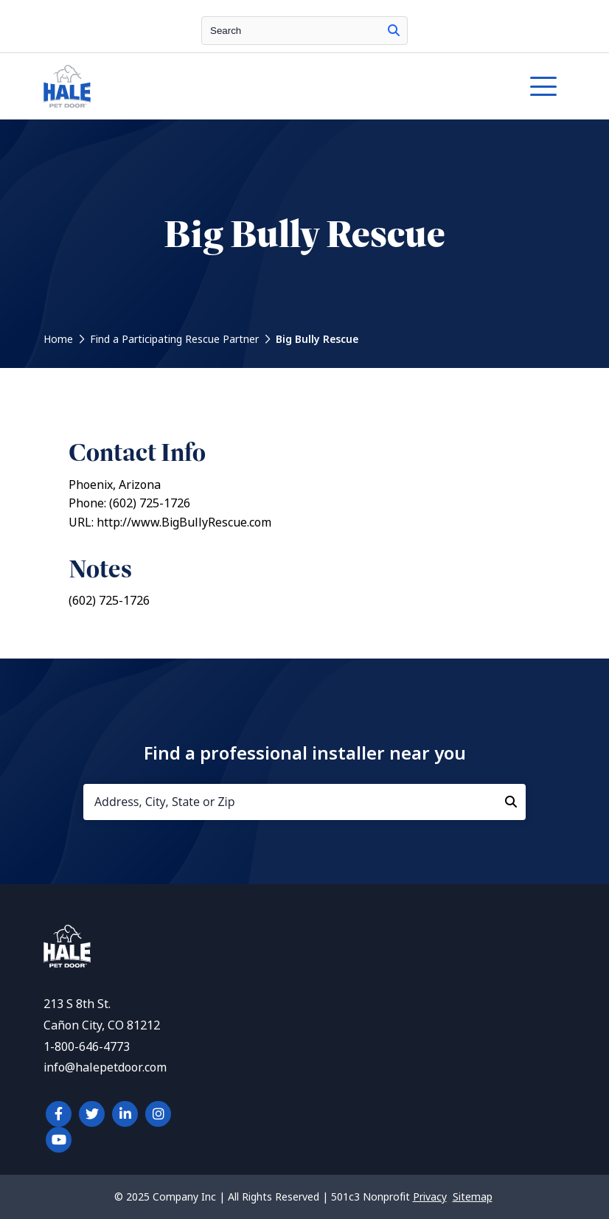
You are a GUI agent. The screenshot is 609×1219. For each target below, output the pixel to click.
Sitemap (473, 1197)
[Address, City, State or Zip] (304, 802)
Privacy (430, 1197)
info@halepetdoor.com (105, 1067)
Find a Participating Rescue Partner (174, 339)
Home (58, 339)
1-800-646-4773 (87, 1046)
